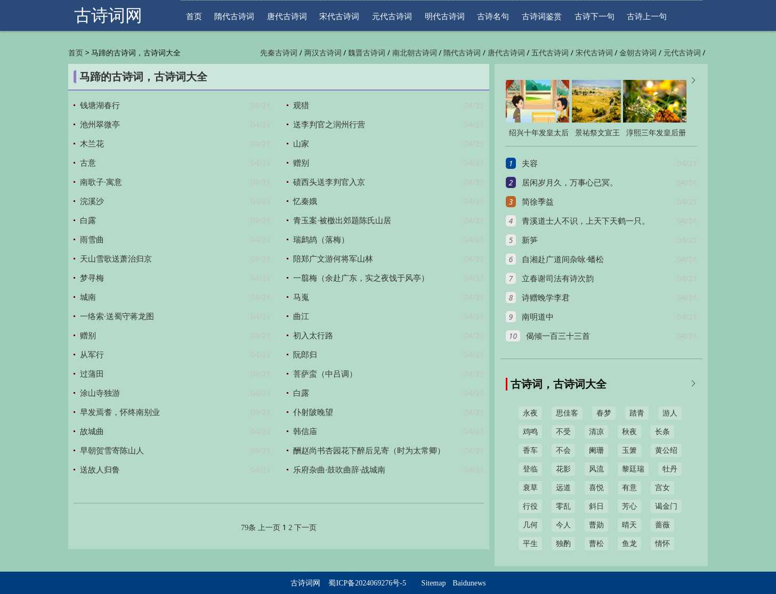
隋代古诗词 (234, 16)
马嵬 (301, 297)
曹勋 (596, 525)
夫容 (530, 163)
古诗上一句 (647, 16)
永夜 (530, 413)
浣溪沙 (92, 201)
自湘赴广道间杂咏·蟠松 (563, 259)
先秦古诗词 (278, 53)
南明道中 (538, 317)
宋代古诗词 (339, 16)
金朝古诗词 (638, 53)
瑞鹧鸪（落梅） (321, 239)
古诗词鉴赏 (542, 16)
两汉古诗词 (323, 53)
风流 (596, 469)
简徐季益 (538, 202)
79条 (248, 528)
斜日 (596, 506)
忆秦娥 (305, 201)
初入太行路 (313, 335)
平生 (530, 544)
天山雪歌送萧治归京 (116, 259)
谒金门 (666, 506)
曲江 (301, 316)
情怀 (662, 544)
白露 (88, 220)
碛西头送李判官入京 (329, 182)
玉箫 (629, 450)
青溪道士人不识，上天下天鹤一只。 (586, 221)
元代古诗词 (392, 16)
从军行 (92, 355)
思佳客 (567, 413)
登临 (530, 469)
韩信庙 (305, 431)
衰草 (530, 488)
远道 (563, 488)
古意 (88, 163)
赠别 (301, 163)
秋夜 (629, 432)
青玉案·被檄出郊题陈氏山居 (342, 220)
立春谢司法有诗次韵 (558, 278)
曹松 (596, 544)
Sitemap (434, 583)
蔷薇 (662, 525)
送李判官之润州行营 (329, 124)
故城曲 (92, 431)
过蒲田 (92, 374)
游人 (669, 413)
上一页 (269, 528)
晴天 (629, 525)
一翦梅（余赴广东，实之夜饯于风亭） (361, 278)
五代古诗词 (550, 53)
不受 (563, 432)
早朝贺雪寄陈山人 (112, 450)
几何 (530, 525)
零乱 (563, 506)
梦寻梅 (92, 278)
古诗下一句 (595, 16)
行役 (530, 506)
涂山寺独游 (100, 393)
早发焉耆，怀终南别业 (120, 412)
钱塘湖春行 (100, 105)
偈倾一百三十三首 (558, 336)
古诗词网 (108, 15)
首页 (194, 16)
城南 (88, 297)
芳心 (629, 506)
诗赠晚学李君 (546, 298)
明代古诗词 (445, 16)
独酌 (563, 544)
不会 (563, 450)
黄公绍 (666, 450)
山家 (301, 144)
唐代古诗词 (287, 16)
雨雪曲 (92, 239)
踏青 (636, 413)
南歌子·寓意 (101, 182)
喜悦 (596, 488)
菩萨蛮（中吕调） (325, 374)
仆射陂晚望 (313, 412)
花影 (563, 469)
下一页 (305, 528)
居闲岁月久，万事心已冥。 (570, 182)
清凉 (596, 432)
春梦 (603, 413)
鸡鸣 (530, 432)
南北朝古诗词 (414, 53)
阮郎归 (305, 355)
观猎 (301, 105)
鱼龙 (629, 544)
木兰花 (92, 144)
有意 (629, 488)
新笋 (530, 240)
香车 (530, 450)
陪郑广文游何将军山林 (333, 259)
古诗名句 (493, 16)
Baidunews (469, 583)
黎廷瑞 (633, 469)
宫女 (662, 488)
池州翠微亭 (100, 124)
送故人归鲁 (100, 470)
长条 (662, 432)
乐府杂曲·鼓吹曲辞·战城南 (339, 470)
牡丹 (669, 469)
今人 (563, 525)
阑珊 (596, 450)
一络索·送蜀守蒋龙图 (117, 316)
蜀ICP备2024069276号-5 (367, 583)
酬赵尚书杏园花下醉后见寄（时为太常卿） (369, 450)
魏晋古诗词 (366, 53)
